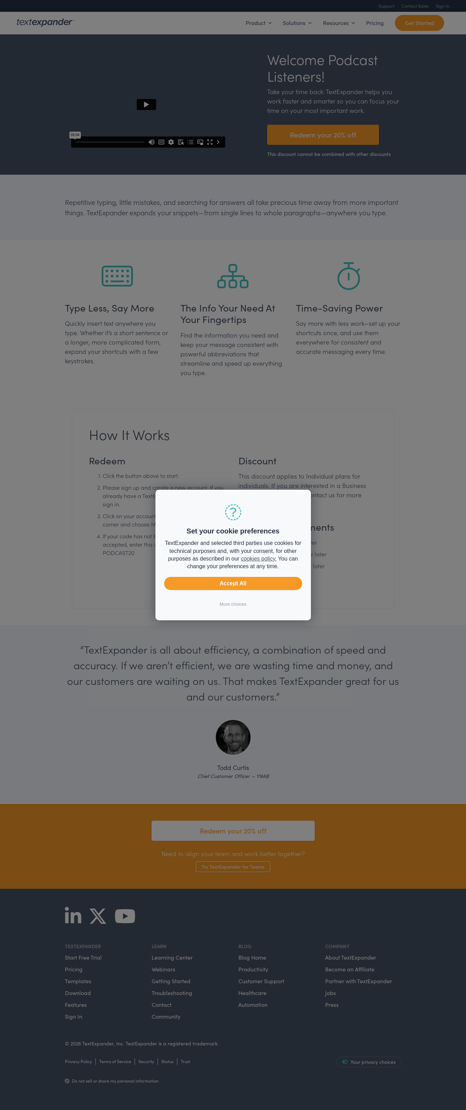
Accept (233, 583)
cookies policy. (259, 559)
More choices (233, 604)
